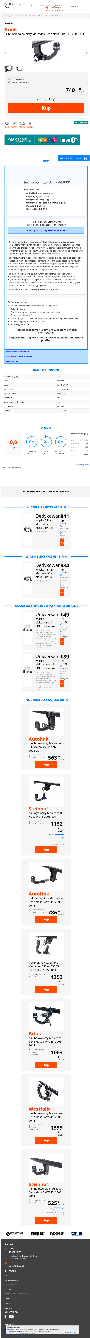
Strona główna (9, 16)
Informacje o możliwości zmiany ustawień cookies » (21, 1333)
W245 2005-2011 (57, 16)
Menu (8, 7)
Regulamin (8, 1289)
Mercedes (32, 16)
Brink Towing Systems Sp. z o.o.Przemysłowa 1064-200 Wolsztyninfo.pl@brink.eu (46, 352)
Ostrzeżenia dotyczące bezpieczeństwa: (19, 356)
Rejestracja (8, 1303)
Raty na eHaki (9, 1276)
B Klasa (39, 16)
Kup (46, 108)
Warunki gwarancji (12, 361)
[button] (6, 53)
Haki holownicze (21, 16)
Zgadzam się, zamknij (70, 1332)
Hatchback (47, 16)
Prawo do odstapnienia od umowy (17, 1294)
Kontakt (7, 1298)
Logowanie (8, 1308)
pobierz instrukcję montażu (73, 158)
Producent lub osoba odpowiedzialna (18, 351)
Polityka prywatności (12, 1280)
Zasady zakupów (11, 1285)
